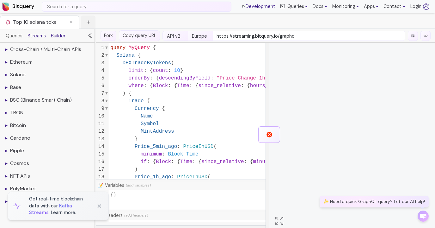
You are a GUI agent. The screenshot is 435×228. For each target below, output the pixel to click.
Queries (14, 36)
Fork (108, 35)
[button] (320, 7)
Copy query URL (139, 35)
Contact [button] (392, 6)
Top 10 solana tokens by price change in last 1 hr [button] (36, 22)
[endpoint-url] (309, 36)
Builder (58, 36)
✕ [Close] (99, 206)
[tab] (39, 22)
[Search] (136, 7)
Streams (37, 36)
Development (258, 6)
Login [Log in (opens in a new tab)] (419, 6)
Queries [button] (292, 6)
